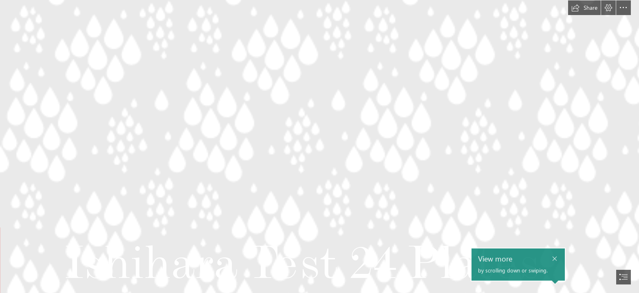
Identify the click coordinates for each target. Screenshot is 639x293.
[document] (319, 146)
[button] (584, 7)
